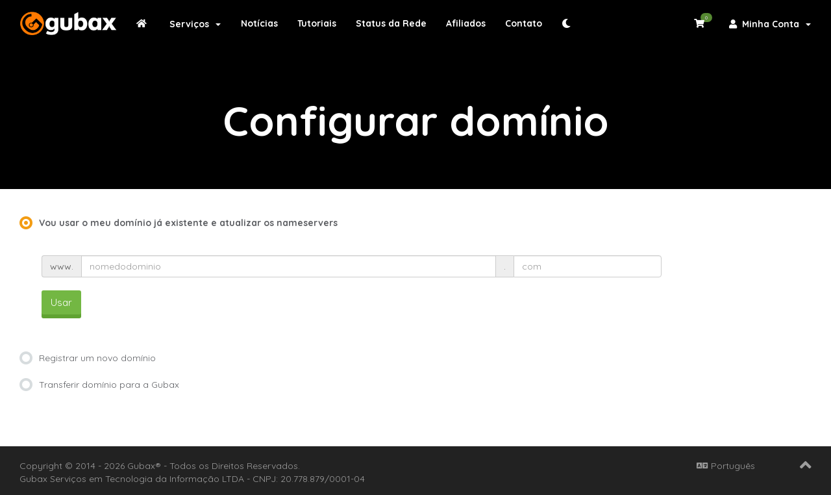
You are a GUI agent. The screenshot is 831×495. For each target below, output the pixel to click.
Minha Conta (770, 24)
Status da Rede (391, 23)
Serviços (195, 24)
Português (726, 466)
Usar (61, 302)
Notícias (259, 23)
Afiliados (466, 23)
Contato (523, 23)
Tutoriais (316, 23)
